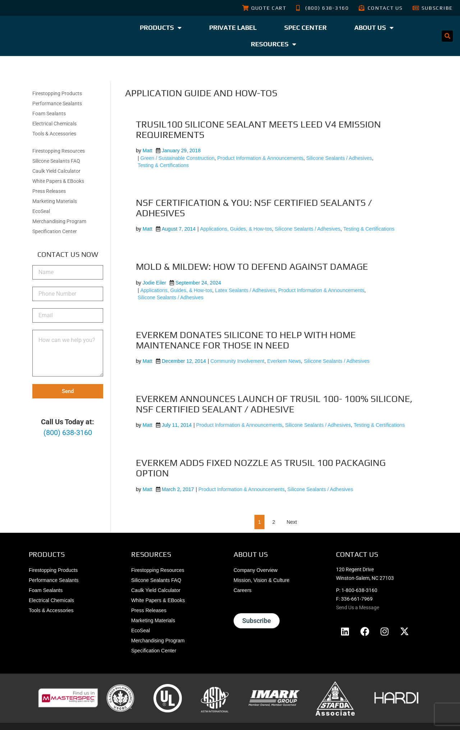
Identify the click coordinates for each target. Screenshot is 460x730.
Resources (273, 44)
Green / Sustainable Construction (178, 158)
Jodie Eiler (154, 283)
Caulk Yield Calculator (56, 171)
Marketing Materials (54, 201)
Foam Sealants (49, 113)
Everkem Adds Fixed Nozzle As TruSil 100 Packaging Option (261, 468)
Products (160, 27)
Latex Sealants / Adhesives (245, 290)
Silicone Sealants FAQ (56, 161)
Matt (147, 150)
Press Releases (49, 191)
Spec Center (305, 27)
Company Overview (255, 570)
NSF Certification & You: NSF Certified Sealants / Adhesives (254, 207)
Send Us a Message (357, 607)
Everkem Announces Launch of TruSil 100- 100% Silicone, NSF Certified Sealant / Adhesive (274, 404)
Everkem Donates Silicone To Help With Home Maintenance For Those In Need (246, 340)
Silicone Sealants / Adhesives (339, 158)
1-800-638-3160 (359, 590)
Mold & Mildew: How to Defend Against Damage (252, 266)
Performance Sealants (57, 103)
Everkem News (284, 361)
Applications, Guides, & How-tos (236, 229)
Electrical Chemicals (54, 123)
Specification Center (54, 231)
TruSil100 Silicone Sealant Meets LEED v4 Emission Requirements (258, 129)
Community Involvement (237, 361)
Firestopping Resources (58, 151)
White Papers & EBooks (58, 181)
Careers (243, 590)
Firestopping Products (57, 93)
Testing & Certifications (163, 165)
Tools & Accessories (54, 134)
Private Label (233, 27)
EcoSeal (41, 211)
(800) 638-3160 (67, 432)
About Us (374, 27)
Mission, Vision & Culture (261, 580)
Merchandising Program (59, 221)
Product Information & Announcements (260, 158)
